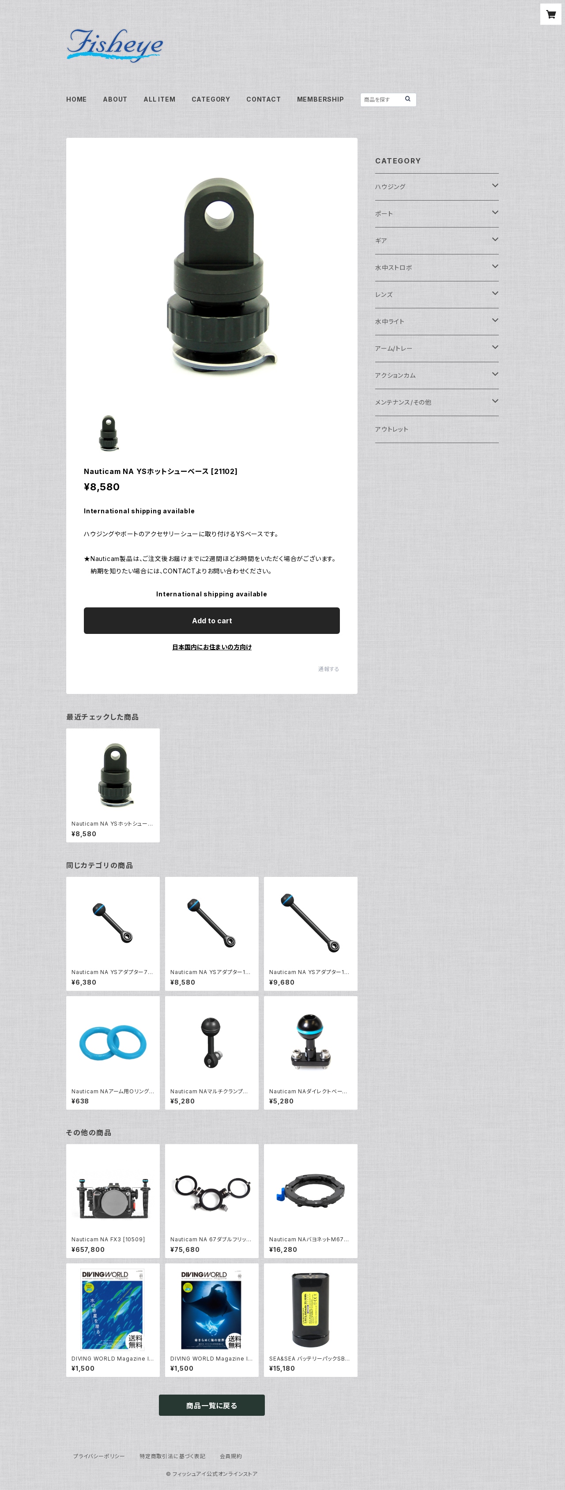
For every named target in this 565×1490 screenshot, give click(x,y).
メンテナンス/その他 (403, 402)
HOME (76, 99)
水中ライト (390, 321)
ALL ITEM (159, 99)
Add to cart (212, 620)
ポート (384, 213)
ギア (381, 240)
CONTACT (263, 99)
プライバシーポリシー (99, 1456)
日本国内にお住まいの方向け (212, 647)
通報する (329, 669)
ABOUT (115, 99)
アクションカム (395, 375)
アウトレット (392, 429)
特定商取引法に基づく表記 (172, 1456)
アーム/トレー (394, 348)
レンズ (383, 294)
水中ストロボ (394, 267)
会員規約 (231, 1456)
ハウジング (390, 186)
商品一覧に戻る (211, 1405)
